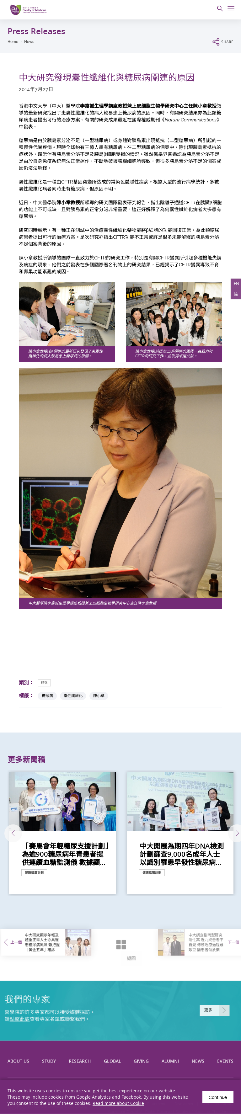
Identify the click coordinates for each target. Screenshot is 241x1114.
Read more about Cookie (118, 1103)
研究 (44, 683)
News (29, 42)
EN (236, 284)
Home (13, 42)
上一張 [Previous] (8, 833)
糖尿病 (47, 695)
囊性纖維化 (73, 695)
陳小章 (98, 695)
